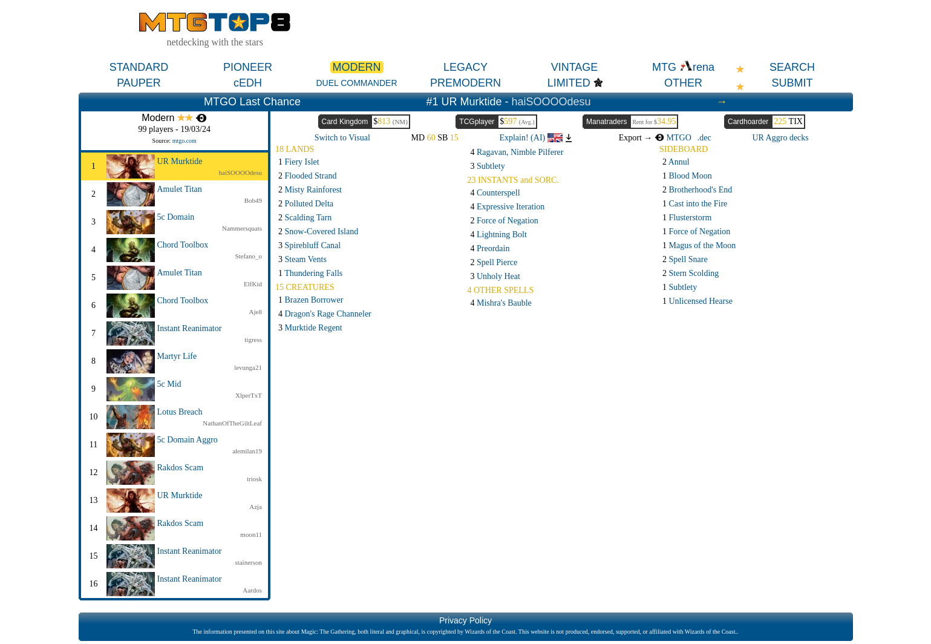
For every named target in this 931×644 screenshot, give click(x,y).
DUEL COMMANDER (356, 83)
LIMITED (568, 83)
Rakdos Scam (180, 467)
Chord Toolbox (183, 244)
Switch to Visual (342, 137)
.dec (704, 137)
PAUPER (139, 83)
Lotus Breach (180, 411)
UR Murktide (180, 161)
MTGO (673, 137)
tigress (253, 339)
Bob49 (253, 200)
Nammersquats (242, 228)
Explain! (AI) (530, 137)
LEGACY (465, 67)
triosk (254, 478)
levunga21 (248, 367)
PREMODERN (465, 83)
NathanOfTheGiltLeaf (232, 423)
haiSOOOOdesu (551, 102)
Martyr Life (177, 356)
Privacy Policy (465, 620)
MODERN (357, 67)
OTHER (683, 83)
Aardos (252, 590)
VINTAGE (574, 67)
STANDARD (139, 67)
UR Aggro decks (780, 137)
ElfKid (253, 284)
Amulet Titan (179, 189)
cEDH (248, 83)
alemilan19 (247, 451)
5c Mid (169, 384)
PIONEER (247, 67)
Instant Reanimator (189, 328)
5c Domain (176, 217)
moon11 (251, 534)
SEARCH (792, 67)
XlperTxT (248, 395)
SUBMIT (791, 83)
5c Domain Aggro (187, 439)
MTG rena (683, 67)
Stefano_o (248, 256)
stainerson (248, 562)
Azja (255, 506)
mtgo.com (184, 140)
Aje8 (255, 311)
